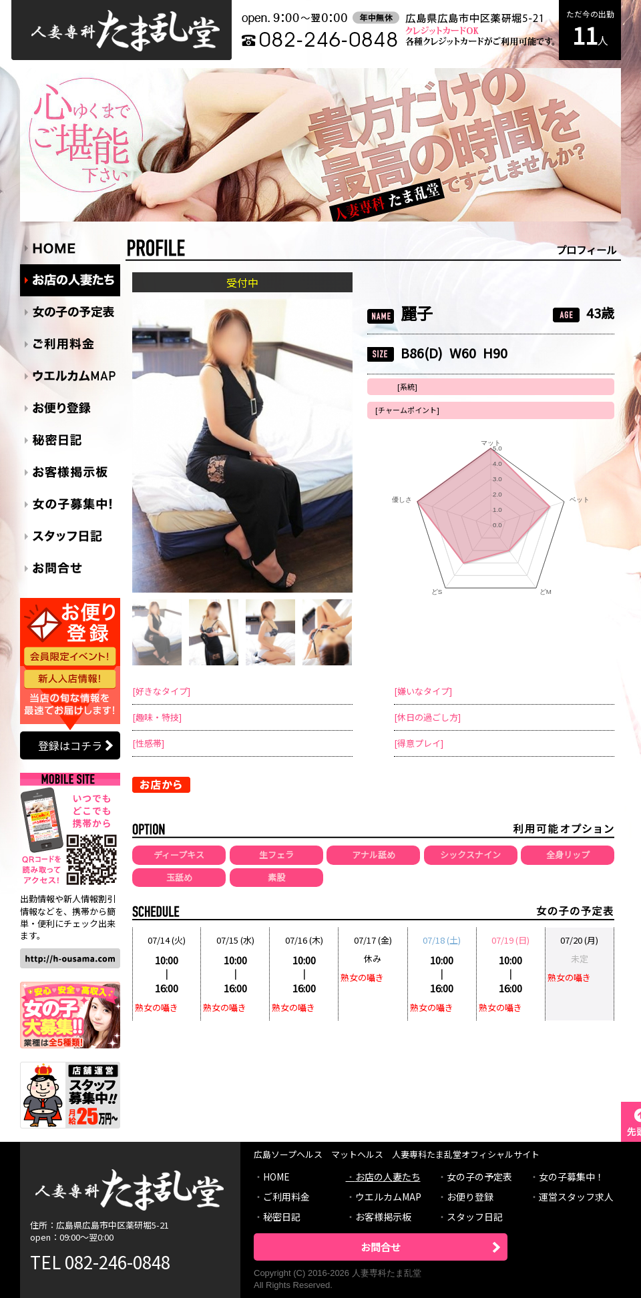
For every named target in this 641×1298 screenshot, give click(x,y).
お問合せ (381, 1247)
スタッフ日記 (475, 1216)
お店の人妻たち (388, 1176)
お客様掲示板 (383, 1216)
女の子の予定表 (479, 1176)
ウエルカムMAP (388, 1196)
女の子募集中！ (571, 1176)
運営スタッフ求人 (576, 1196)
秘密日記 (281, 1216)
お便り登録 (470, 1196)
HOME (276, 1176)
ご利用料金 (286, 1196)
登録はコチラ (70, 745)
